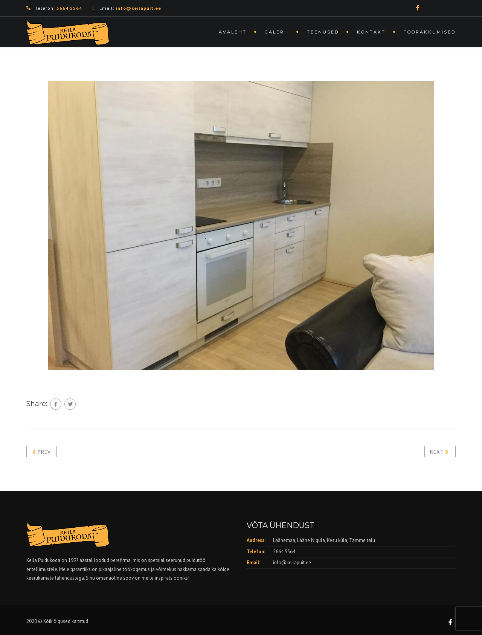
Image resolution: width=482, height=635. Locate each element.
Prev (41, 452)
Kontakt (371, 32)
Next (439, 452)
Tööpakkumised (430, 32)
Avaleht (233, 32)
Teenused (323, 32)
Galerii (277, 32)
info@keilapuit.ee (292, 562)
